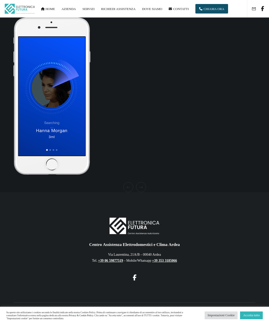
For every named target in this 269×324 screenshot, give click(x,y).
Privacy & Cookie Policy (81, 315)
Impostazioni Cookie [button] (221, 315)
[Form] (251, 9)
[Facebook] (260, 9)
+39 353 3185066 (164, 260)
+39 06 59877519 (110, 260)
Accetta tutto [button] (251, 315)
